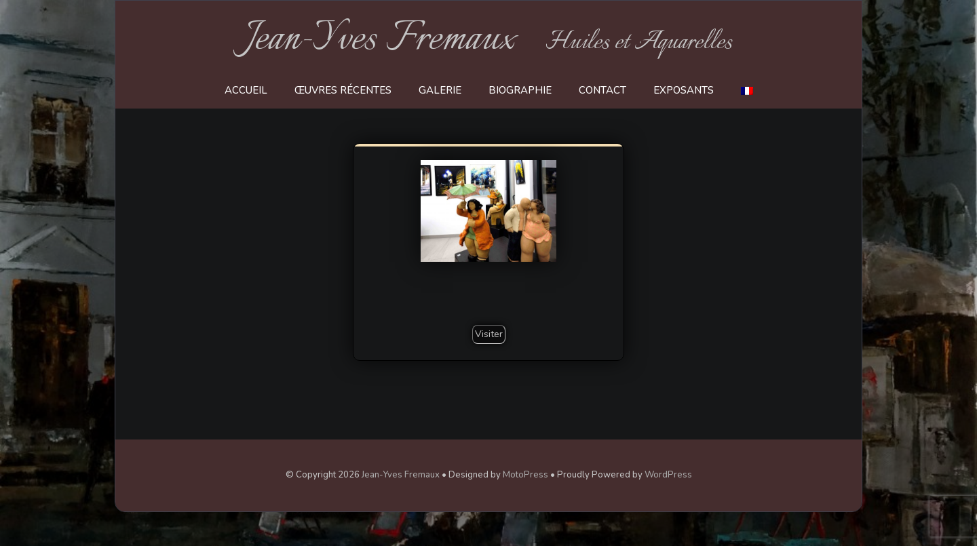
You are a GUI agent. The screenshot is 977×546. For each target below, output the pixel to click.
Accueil (246, 90)
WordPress (668, 475)
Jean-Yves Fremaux (380, 39)
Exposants (683, 90)
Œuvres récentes (342, 90)
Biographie (520, 90)
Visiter (489, 334)
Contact (602, 90)
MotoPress (525, 475)
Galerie (440, 90)
